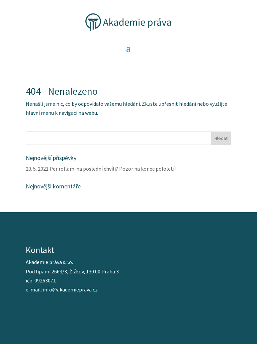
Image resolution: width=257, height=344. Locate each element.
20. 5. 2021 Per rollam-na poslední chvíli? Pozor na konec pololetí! (101, 168)
